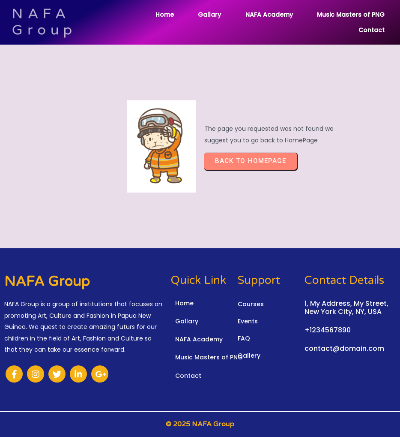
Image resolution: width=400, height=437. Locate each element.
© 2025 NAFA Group (200, 424)
